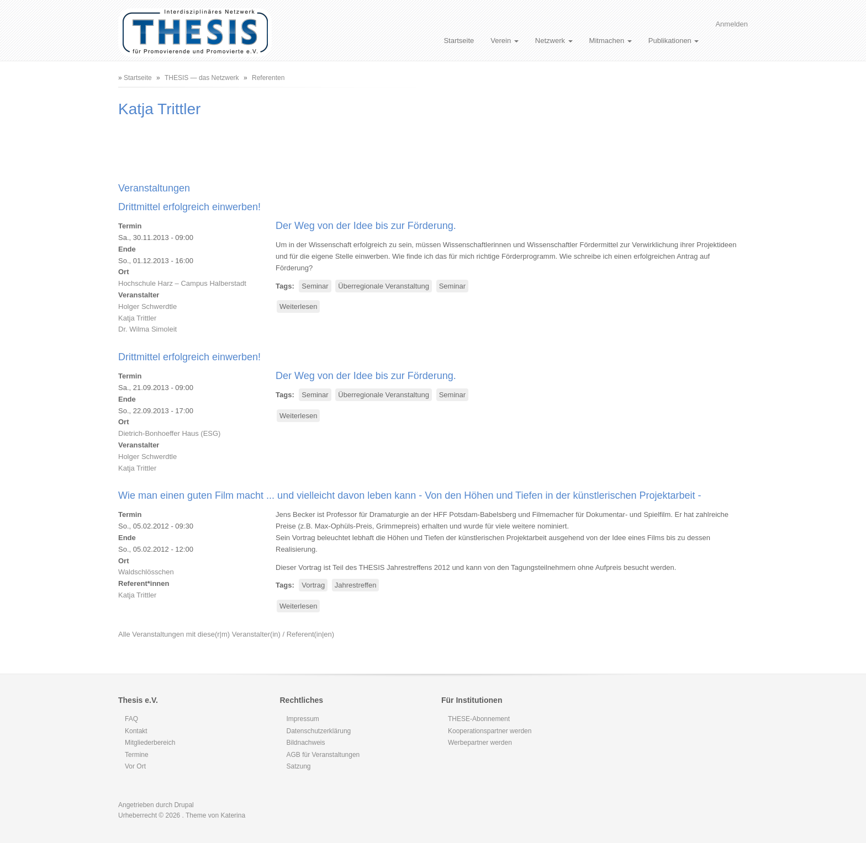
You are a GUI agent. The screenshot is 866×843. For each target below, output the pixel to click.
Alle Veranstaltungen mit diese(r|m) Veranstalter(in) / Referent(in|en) (226, 634)
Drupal (183, 805)
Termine (137, 755)
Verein (504, 40)
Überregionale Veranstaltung (383, 286)
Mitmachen (610, 40)
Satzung (299, 766)
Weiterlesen (299, 307)
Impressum (303, 719)
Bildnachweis (306, 742)
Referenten (268, 78)
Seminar (315, 286)
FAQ (131, 719)
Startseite (458, 40)
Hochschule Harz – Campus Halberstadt (182, 283)
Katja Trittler (137, 318)
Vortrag (313, 585)
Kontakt (136, 731)
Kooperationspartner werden (489, 731)
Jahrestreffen (356, 585)
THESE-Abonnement (479, 719)
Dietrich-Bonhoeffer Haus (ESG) (169, 433)
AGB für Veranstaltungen (323, 755)
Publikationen (673, 40)
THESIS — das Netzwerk (202, 78)
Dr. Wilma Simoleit (147, 329)
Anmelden (731, 24)
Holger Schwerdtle (147, 306)
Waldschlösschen (146, 572)
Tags (284, 286)
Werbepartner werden (480, 742)
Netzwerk (554, 40)
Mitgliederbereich (150, 742)
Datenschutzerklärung (319, 731)
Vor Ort (135, 766)
